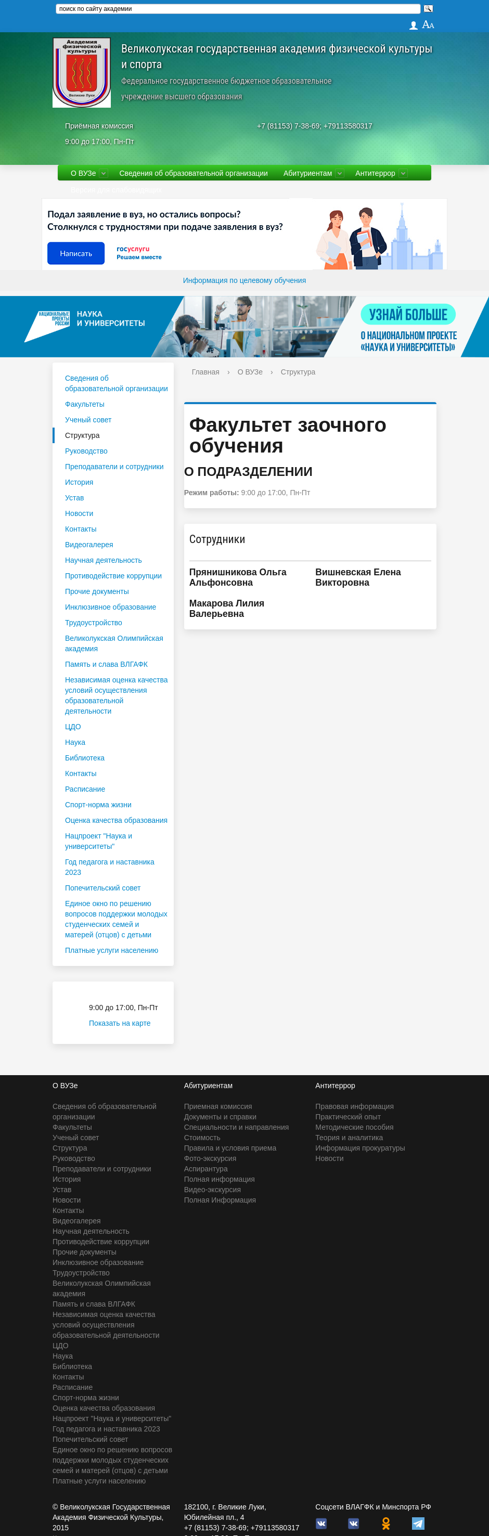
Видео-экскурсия (212, 1189)
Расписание (85, 789)
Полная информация (219, 1179)
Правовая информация (354, 1106)
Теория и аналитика (349, 1137)
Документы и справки (220, 1117)
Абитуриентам (308, 173)
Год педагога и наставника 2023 (110, 867)
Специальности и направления (236, 1127)
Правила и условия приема (230, 1148)
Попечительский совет (103, 888)
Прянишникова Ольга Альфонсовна (238, 577)
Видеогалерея (89, 544)
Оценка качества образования (116, 820)
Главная (206, 372)
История (79, 482)
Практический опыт (348, 1117)
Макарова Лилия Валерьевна (227, 608)
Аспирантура (206, 1169)
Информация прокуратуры (360, 1148)
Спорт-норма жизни (98, 805)
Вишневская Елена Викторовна (358, 577)
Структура (82, 435)
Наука (75, 742)
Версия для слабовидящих (116, 190)
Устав (74, 498)
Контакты (80, 529)
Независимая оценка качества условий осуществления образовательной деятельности (116, 695)
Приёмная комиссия (99, 126)
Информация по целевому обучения (244, 280)
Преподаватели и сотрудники (114, 466)
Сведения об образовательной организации (193, 173)
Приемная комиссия (218, 1106)
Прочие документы (97, 591)
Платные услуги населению (111, 950)
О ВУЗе (83, 173)
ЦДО (73, 726)
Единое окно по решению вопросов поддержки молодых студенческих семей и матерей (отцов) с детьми (116, 919)
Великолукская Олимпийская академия (114, 643)
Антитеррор (375, 173)
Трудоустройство (93, 622)
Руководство (86, 451)
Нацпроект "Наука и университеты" (98, 841)
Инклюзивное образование (110, 607)
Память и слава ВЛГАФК (106, 664)
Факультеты (85, 404)
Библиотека (85, 758)
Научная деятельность (103, 560)
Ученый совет (88, 420)
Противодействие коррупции (113, 576)
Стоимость (202, 1137)
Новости (79, 513)
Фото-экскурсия (210, 1158)
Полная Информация (220, 1200)
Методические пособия (354, 1127)
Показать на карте (126, 1023)
